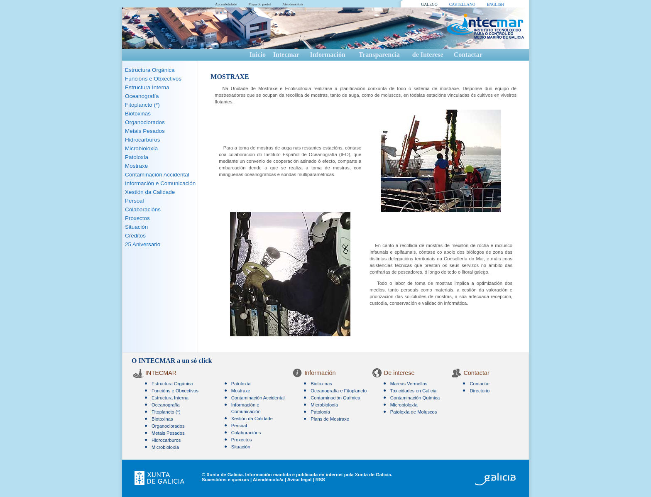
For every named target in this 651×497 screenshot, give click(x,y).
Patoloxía (136, 157)
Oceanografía (142, 96)
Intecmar (286, 54)
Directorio (479, 390)
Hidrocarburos (142, 140)
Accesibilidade (226, 4)
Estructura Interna (147, 87)
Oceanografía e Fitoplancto (339, 390)
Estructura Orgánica (150, 70)
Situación (136, 227)
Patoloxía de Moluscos (413, 411)
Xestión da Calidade (150, 192)
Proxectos (137, 218)
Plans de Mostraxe (330, 418)
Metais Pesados (145, 131)
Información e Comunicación (160, 183)
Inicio (258, 54)
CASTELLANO (462, 4)
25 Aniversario (142, 244)
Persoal (134, 201)
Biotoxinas (138, 113)
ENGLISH (495, 4)
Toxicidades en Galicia (413, 390)
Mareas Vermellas (409, 383)
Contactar (468, 54)
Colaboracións (143, 209)
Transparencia (379, 54)
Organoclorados (145, 122)
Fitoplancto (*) (142, 105)
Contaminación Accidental (157, 174)
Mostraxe (136, 166)
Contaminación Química (335, 397)
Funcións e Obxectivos (153, 79)
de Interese (427, 54)
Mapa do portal (259, 4)
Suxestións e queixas (225, 479)
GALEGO (429, 4)
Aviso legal (299, 479)
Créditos (135, 236)
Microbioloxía (141, 148)
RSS (320, 479)
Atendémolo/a (292, 4)
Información (327, 54)
